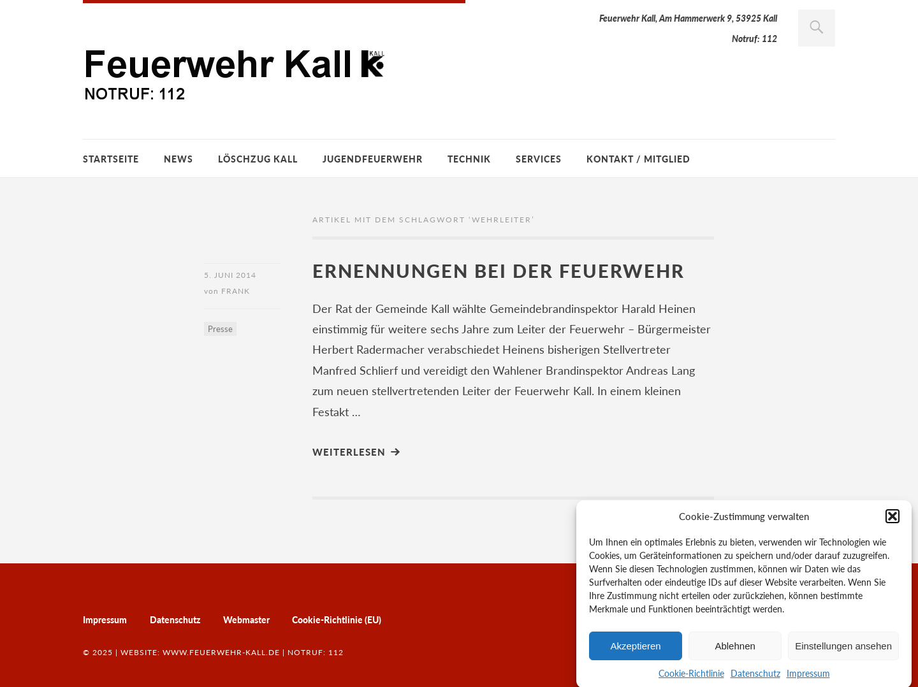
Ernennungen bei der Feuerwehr (498, 270)
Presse (220, 329)
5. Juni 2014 (230, 275)
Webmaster (246, 619)
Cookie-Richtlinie (691, 677)
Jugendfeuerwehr (373, 159)
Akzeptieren (635, 649)
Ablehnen (735, 649)
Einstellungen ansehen (843, 649)
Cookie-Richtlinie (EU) (336, 619)
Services (539, 159)
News (178, 159)
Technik (469, 159)
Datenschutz (755, 677)
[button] (892, 520)
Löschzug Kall (258, 159)
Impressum (808, 677)
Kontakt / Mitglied (638, 159)
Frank (235, 291)
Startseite (111, 159)
